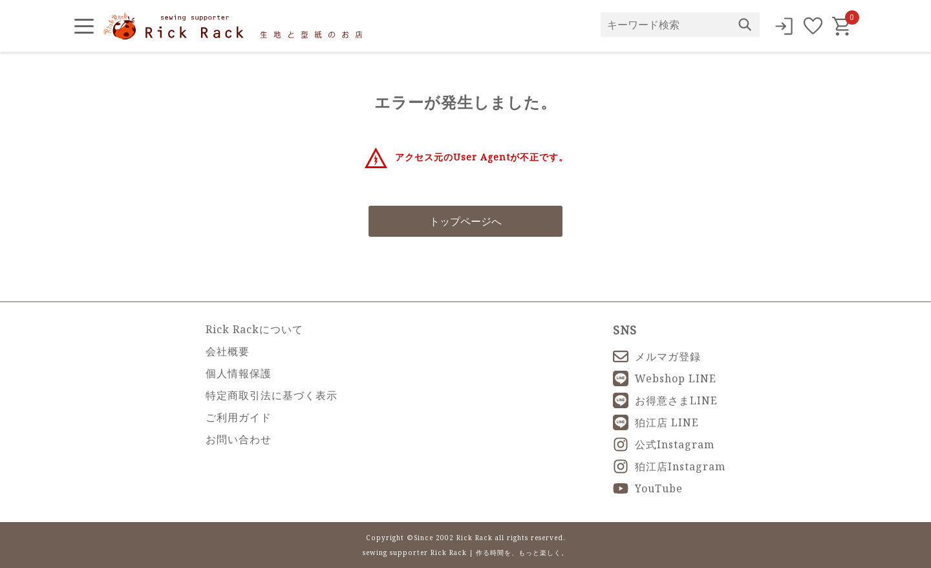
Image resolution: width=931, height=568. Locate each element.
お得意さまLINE (665, 400)
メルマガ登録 (657, 356)
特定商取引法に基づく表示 (271, 395)
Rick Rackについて (254, 329)
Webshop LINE (664, 378)
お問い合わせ (239, 439)
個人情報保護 (239, 373)
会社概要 (228, 351)
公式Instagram (663, 444)
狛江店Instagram (669, 466)
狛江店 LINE (656, 422)
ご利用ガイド (239, 417)
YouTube (648, 488)
